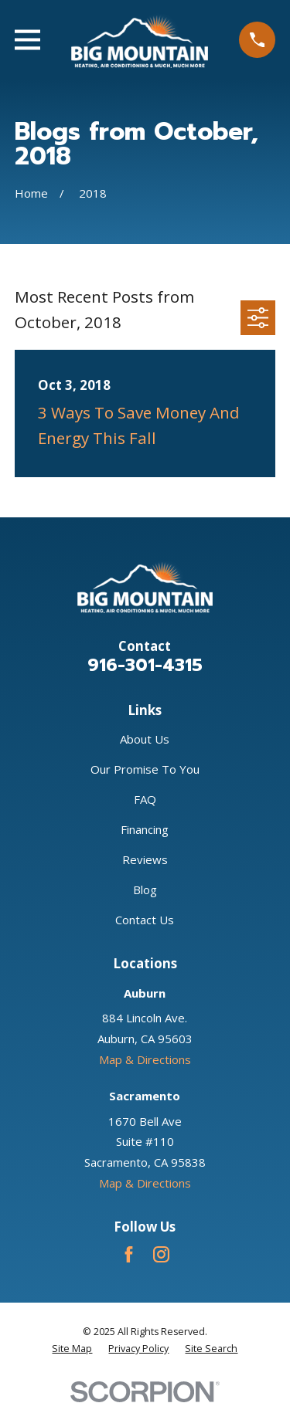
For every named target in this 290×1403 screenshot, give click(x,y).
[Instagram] (161, 1254)
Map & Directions (145, 1059)
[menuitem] (72, 1348)
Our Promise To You (145, 769)
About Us (144, 739)
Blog (145, 889)
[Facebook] (129, 1254)
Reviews (145, 859)
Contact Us (144, 919)
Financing (145, 829)
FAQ (145, 799)
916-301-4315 (145, 665)
